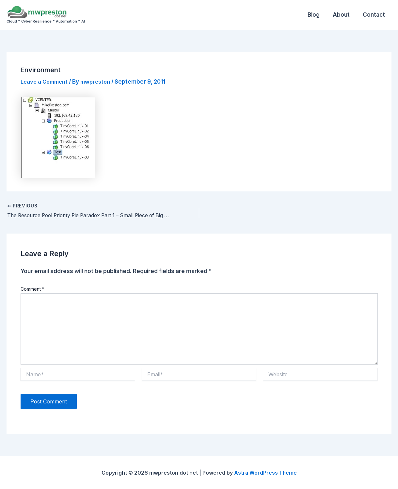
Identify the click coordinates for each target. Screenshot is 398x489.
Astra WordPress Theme (265, 472)
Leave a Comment (46, 81)
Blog (318, 14)
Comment (32, 289)
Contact (375, 14)
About (344, 14)
